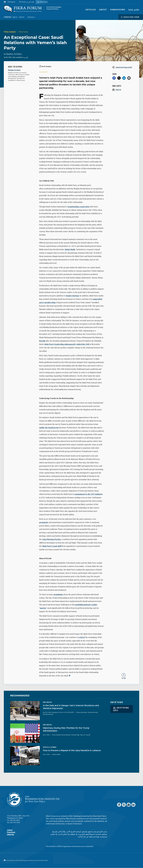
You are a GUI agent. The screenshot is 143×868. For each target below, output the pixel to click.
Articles (90, 9)
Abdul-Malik (70, 249)
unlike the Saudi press (48, 428)
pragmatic (43, 522)
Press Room (11, 832)
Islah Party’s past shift (51, 546)
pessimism (58, 594)
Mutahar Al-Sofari (14, 54)
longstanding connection (78, 207)
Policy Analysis (10, 32)
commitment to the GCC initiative (88, 494)
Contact (10, 830)
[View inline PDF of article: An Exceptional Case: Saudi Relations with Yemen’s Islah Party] (123, 67)
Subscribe (10, 834)
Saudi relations (72, 296)
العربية (26, 57)
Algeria (15, 17)
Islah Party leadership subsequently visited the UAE (66, 344)
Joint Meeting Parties (51, 539)
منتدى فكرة (133, 10)
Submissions (117, 9)
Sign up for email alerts (121, 709)
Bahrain (21, 17)
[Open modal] (130, 17)
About (103, 9)
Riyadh (42, 341)
